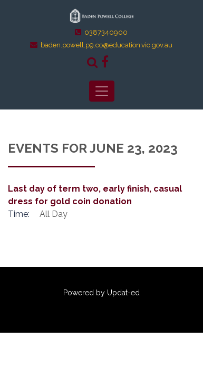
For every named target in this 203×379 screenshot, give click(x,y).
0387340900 (106, 32)
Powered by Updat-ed (101, 292)
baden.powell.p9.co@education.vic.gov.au (106, 45)
